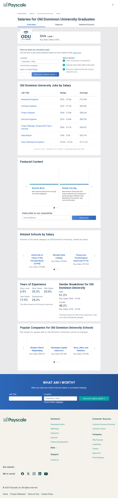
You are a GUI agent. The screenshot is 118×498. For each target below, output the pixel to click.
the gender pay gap (75, 317)
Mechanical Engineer (29, 99)
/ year (49, 36)
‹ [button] (26, 186)
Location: (24, 58)
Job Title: (13, 394)
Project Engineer (28, 113)
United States (22, 13)
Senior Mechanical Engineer (32, 142)
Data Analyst (26, 135)
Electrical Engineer (29, 119)
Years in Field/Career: (29, 69)
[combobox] (39, 61)
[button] (31, 24)
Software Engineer (29, 106)
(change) (34, 66)
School (32, 13)
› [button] (92, 186)
